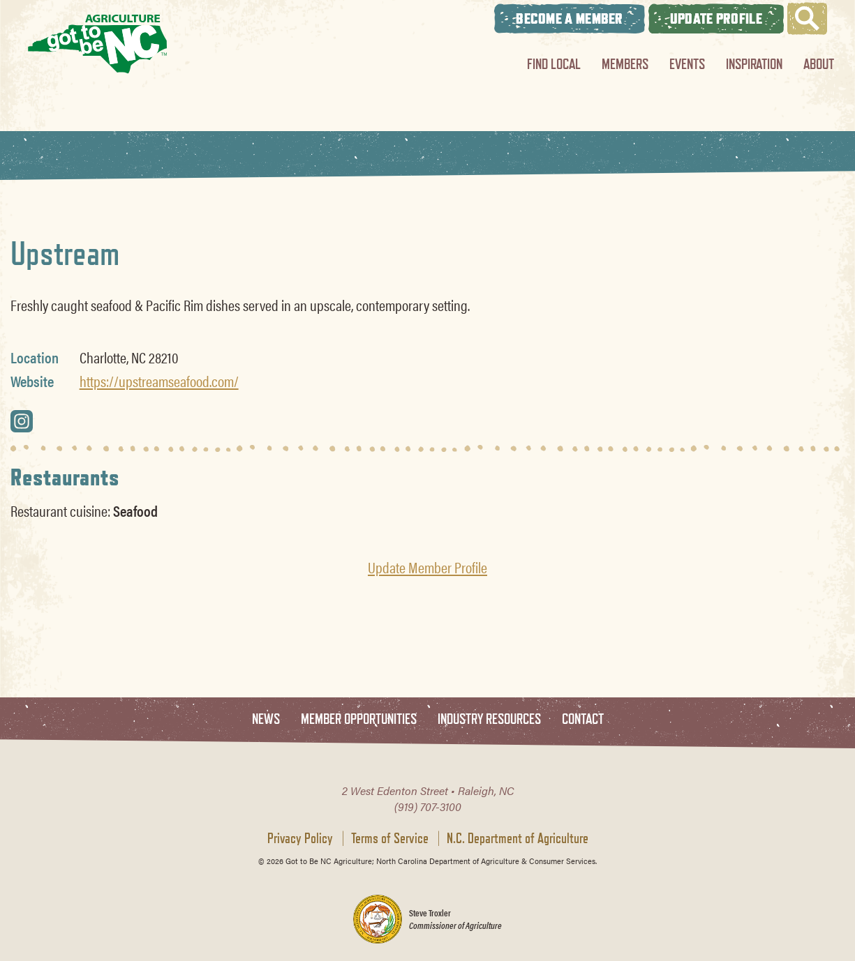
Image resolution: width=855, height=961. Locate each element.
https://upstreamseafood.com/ (159, 381)
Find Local (554, 64)
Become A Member (569, 18)
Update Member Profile (427, 567)
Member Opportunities (359, 719)
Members (625, 64)
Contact (583, 719)
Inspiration (754, 64)
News (266, 719)
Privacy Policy (300, 838)
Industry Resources (489, 719)
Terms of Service (390, 838)
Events (687, 64)
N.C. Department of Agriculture (517, 838)
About (818, 64)
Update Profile (716, 18)
